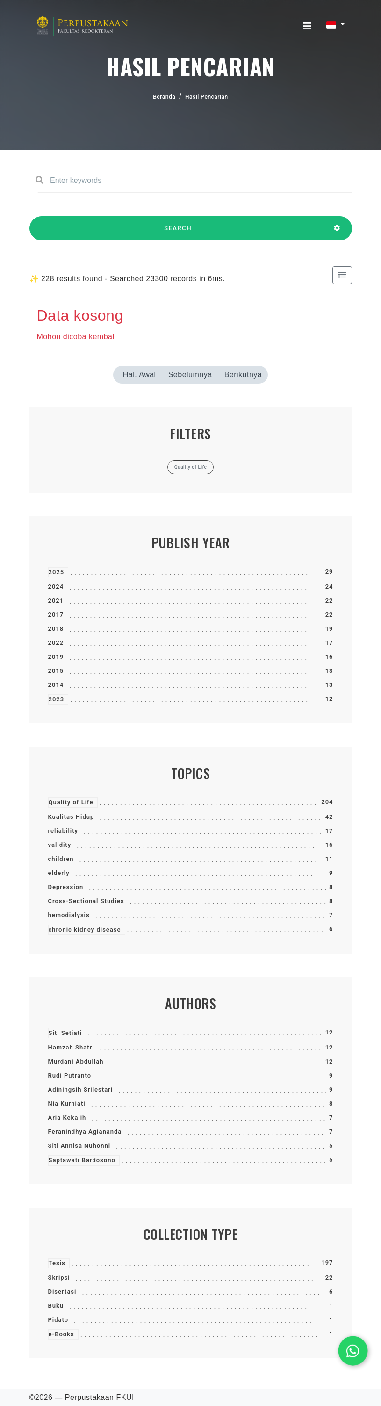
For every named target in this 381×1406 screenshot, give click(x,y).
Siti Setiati (65, 1032)
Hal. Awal (139, 375)
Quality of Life (71, 802)
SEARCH (178, 232)
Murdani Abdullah (76, 1061)
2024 (56, 586)
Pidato (58, 1319)
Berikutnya (243, 375)
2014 (56, 684)
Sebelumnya (190, 375)
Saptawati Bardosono (82, 1160)
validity (60, 844)
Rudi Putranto (70, 1075)
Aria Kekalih (67, 1117)
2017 (56, 614)
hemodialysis (69, 914)
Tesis (57, 1263)
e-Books (61, 1334)
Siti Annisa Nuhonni (79, 1145)
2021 (56, 600)
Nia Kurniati (67, 1103)
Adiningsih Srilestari (80, 1089)
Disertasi (62, 1291)
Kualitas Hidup (71, 816)
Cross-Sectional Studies (86, 900)
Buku (56, 1305)
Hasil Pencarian (206, 97)
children (61, 858)
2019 (56, 656)
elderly (59, 872)
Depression (66, 886)
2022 (56, 642)
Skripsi (59, 1277)
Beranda (164, 97)
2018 (56, 628)
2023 (57, 699)
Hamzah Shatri (71, 1047)
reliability (63, 830)
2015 (56, 670)
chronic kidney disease (85, 929)
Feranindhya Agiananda (85, 1131)
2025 (57, 572)
